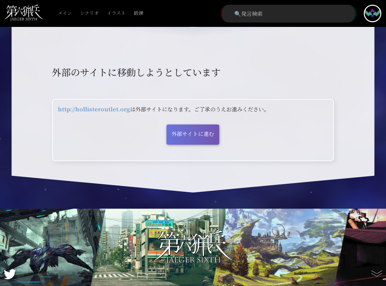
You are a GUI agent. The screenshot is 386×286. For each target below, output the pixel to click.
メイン (65, 13)
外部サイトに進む (192, 134)
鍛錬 (138, 13)
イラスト (116, 13)
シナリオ (89, 13)
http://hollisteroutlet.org (94, 109)
